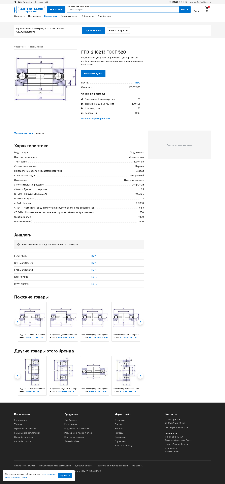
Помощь (119, 432)
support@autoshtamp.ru (176, 444)
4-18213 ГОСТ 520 (129, 337)
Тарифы (18, 424)
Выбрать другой (119, 30)
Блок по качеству (69, 16)
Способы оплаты (22, 441)
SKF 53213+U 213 (23, 262)
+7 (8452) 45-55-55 (178, 2)
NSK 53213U (21, 276)
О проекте (19, 16)
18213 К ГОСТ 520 (98, 337)
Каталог (56, 9)
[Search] (120, 9)
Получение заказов (74, 437)
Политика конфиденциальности (113, 465)
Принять (65, 475)
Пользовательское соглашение (55, 465)
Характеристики (23, 133)
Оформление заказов (25, 428)
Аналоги (40, 133)
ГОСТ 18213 (20, 255)
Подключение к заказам (76, 428)
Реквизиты (137, 465)
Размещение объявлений (27, 432)
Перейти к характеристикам (95, 118)
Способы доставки (23, 437)
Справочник (51, 16)
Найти (184, 9)
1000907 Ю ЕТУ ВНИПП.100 (72, 391)
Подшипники (36, 46)
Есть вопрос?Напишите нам (172, 450)
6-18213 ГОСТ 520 (67, 337)
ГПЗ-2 (137, 82)
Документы (120, 437)
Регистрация (20, 420)
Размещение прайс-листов (78, 432)
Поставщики (34, 16)
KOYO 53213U (21, 284)
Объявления (88, 16)
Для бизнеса (104, 16)
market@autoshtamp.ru (200, 2)
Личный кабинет (72, 441)
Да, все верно (93, 30)
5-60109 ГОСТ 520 (36, 391)
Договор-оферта (84, 465)
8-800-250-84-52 (188, 438)
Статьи (118, 424)
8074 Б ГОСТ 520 (98, 391)
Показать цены (93, 73)
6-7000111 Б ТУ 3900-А (132, 391)
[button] (42, 2)
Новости (119, 428)
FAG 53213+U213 (23, 269)
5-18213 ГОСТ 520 (35, 337)
